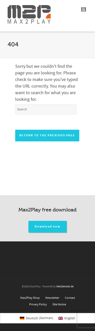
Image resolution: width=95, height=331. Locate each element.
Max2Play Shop (30, 298)
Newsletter (52, 298)
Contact (70, 298)
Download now (47, 226)
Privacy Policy (38, 304)
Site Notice (59, 304)
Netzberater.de (64, 286)
